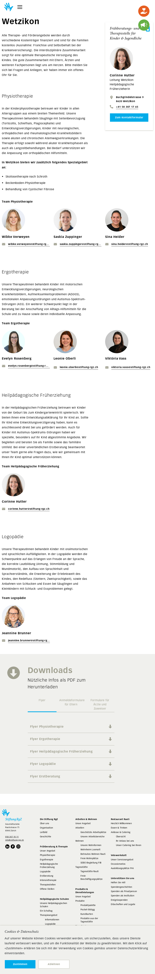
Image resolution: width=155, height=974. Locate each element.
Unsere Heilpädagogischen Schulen (53, 905)
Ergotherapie (46, 859)
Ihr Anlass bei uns (125, 840)
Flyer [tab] (42, 700)
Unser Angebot (47, 850)
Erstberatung (46, 875)
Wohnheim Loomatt (90, 849)
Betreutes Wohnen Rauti (93, 854)
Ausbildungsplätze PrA (122, 868)
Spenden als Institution (122, 895)
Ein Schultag (46, 910)
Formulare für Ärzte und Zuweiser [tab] (100, 704)
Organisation (46, 827)
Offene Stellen (47, 889)
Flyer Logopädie (43, 764)
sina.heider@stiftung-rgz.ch (129, 244)
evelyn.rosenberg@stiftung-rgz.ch (29, 365)
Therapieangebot (48, 915)
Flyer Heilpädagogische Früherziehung (61, 751)
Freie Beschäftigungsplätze (92, 877)
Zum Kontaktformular (129, 117)
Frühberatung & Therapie (54, 846)
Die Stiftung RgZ (49, 819)
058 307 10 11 (12, 837)
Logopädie (45, 871)
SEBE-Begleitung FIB (91, 862)
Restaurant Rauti (120, 819)
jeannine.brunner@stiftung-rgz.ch (29, 640)
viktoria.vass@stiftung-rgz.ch (130, 367)
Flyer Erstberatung (45, 776)
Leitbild (43, 832)
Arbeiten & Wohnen (86, 819)
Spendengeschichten (121, 887)
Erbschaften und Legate (123, 904)
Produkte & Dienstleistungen (84, 891)
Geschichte (45, 836)
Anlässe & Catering (121, 832)
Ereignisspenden (119, 900)
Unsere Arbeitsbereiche (93, 836)
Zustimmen (20, 964)
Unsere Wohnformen (91, 845)
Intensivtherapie (48, 880)
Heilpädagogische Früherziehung (49, 865)
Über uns (44, 823)
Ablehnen (54, 964)
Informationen (52, 919)
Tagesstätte (81, 867)
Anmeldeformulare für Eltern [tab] (72, 702)
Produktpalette (88, 905)
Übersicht (121, 836)
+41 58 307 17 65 (127, 106)
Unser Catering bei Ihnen (128, 845)
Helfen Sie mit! (118, 882)
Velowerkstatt (119, 855)
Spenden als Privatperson (124, 891)
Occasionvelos (118, 863)
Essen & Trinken (119, 827)
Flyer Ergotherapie (45, 739)
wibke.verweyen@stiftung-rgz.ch (29, 244)
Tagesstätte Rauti (90, 871)
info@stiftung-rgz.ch (14, 840)
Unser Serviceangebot (122, 859)
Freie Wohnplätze (89, 858)
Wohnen (79, 840)
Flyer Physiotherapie (47, 726)
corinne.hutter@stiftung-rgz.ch (29, 508)
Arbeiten (79, 827)
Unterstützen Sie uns (122, 878)
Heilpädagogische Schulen (54, 899)
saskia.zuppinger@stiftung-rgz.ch (81, 244)
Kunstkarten (87, 914)
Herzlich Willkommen (121, 823)
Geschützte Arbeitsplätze (93, 832)
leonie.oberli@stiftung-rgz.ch (79, 367)
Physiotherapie (47, 855)
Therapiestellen (48, 884)
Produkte (80, 900)
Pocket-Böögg (88, 909)
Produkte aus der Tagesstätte (89, 920)
